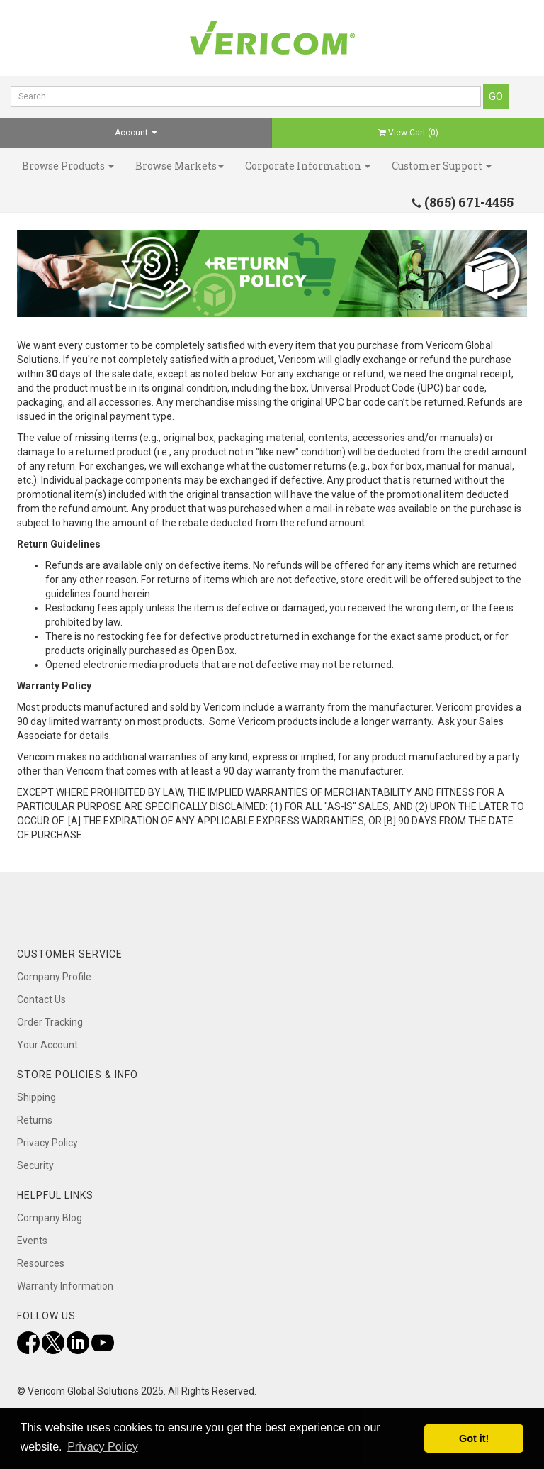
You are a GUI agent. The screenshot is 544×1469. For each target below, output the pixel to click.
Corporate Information (307, 165)
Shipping (36, 1097)
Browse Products (68, 165)
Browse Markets (179, 165)
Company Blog (49, 1218)
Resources (40, 1263)
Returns (34, 1120)
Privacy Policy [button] (102, 1447)
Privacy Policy (47, 1142)
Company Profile (54, 976)
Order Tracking (50, 1022)
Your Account (47, 1045)
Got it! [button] (474, 1438)
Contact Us (41, 999)
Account (136, 133)
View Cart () (408, 133)
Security (35, 1165)
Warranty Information (65, 1286)
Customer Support (442, 165)
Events (32, 1240)
